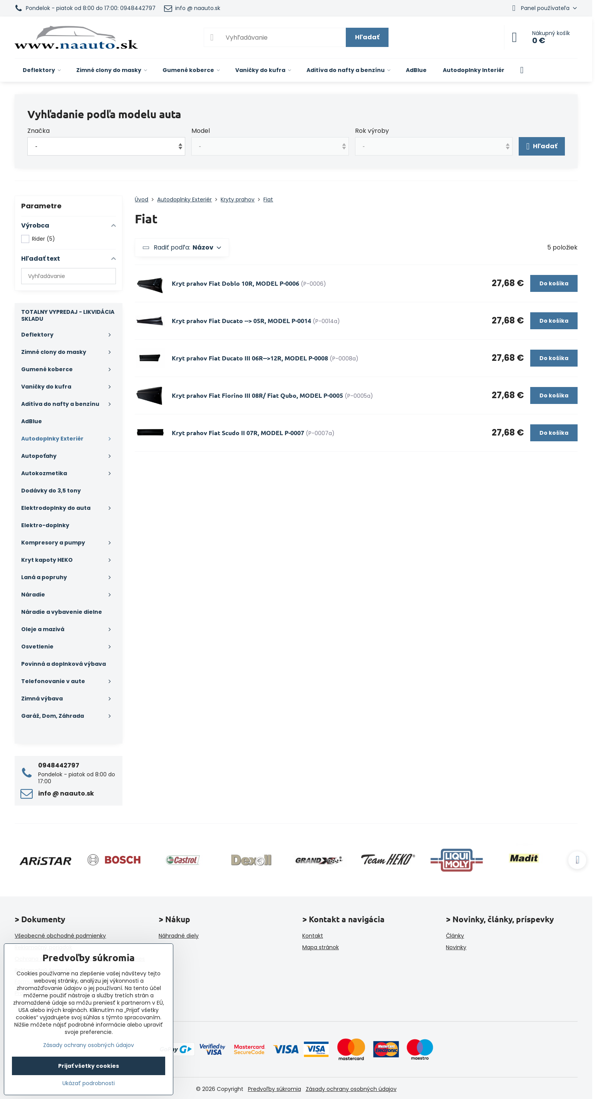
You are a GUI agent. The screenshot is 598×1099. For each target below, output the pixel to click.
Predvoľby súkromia (274, 1089)
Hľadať (367, 37)
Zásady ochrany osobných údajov (351, 1089)
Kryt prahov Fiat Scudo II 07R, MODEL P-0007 (238, 433)
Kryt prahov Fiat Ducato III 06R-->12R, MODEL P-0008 (250, 358)
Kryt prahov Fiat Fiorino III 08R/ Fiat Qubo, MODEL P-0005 (257, 395)
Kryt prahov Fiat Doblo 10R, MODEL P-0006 (235, 283)
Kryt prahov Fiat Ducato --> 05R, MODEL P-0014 (242, 321)
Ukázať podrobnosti (88, 1083)
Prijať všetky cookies (88, 1066)
